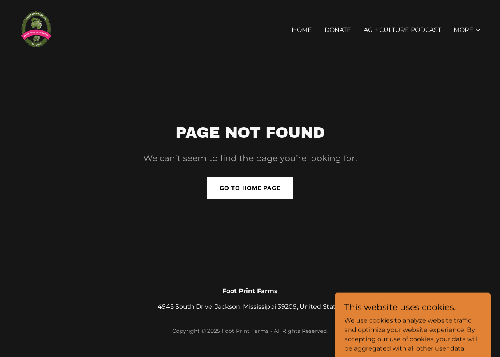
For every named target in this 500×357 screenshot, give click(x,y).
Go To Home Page (250, 188)
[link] (35, 28)
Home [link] (302, 29)
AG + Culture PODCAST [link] (402, 29)
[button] (467, 30)
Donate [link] (337, 29)
